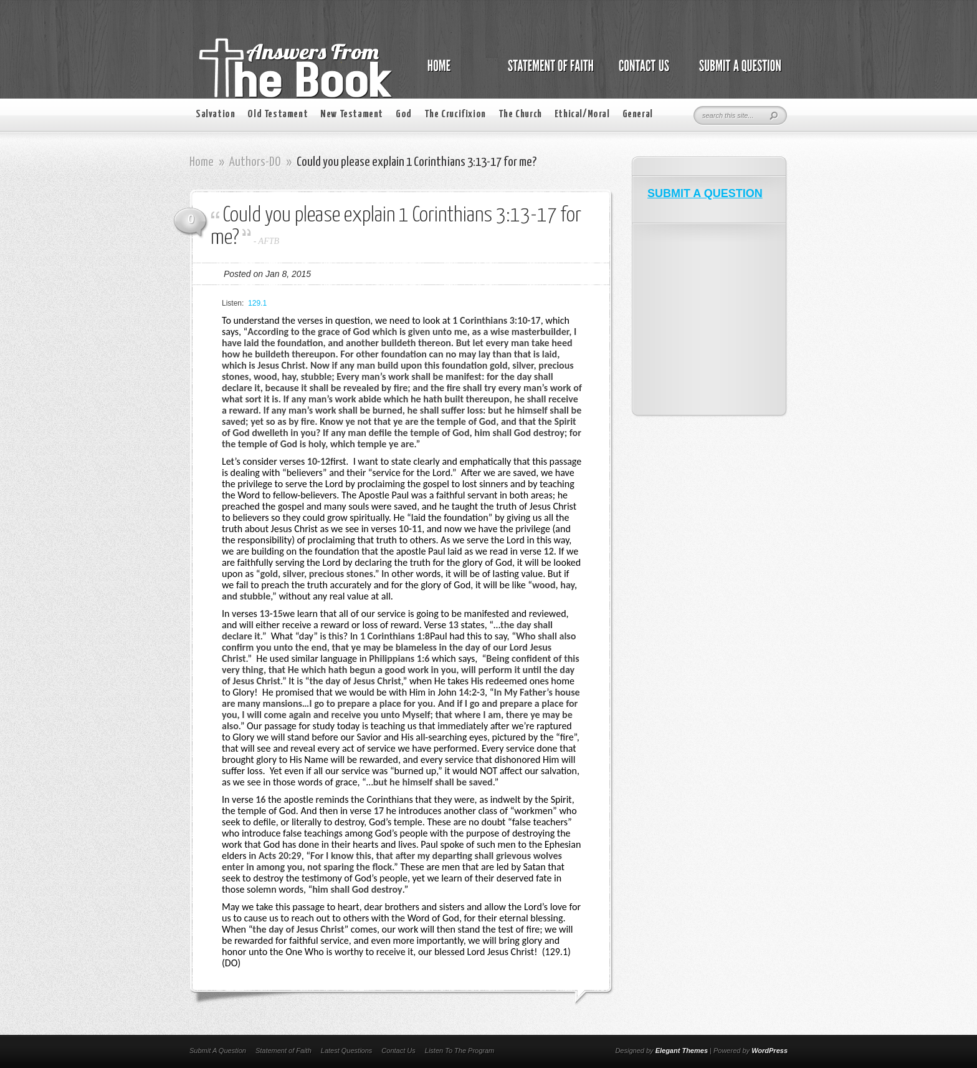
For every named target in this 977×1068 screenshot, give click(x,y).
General (637, 114)
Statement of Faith (283, 1050)
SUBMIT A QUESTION (705, 193)
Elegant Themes (681, 1050)
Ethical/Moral (582, 114)
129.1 (257, 303)
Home (201, 162)
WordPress (769, 1050)
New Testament (351, 114)
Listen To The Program (459, 1050)
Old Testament (277, 114)
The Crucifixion (455, 114)
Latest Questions (347, 1050)
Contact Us (398, 1050)
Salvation (215, 114)
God (404, 114)
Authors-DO (255, 162)
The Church (520, 114)
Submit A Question (217, 1050)
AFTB (269, 241)
